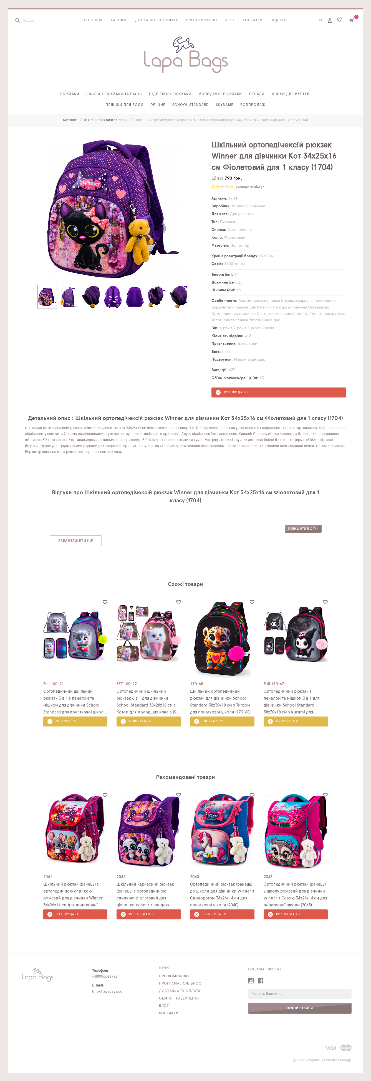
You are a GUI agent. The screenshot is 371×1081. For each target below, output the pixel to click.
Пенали (256, 94)
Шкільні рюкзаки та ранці (114, 94)
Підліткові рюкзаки (170, 94)
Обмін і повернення (179, 998)
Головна (93, 20)
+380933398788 (104, 976)
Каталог (119, 20)
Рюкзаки (69, 94)
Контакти (253, 20)
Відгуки (279, 20)
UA (320, 20)
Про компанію (201, 20)
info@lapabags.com (108, 991)
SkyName (224, 105)
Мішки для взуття (290, 94)
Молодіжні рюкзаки (220, 94)
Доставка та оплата (156, 20)
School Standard (190, 105)
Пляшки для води (124, 105)
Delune (157, 105)
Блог (230, 20)
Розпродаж (253, 105)
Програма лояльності (182, 983)
